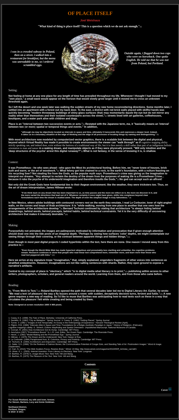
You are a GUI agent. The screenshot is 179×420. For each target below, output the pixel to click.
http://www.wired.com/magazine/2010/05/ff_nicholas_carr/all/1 (108, 349)
